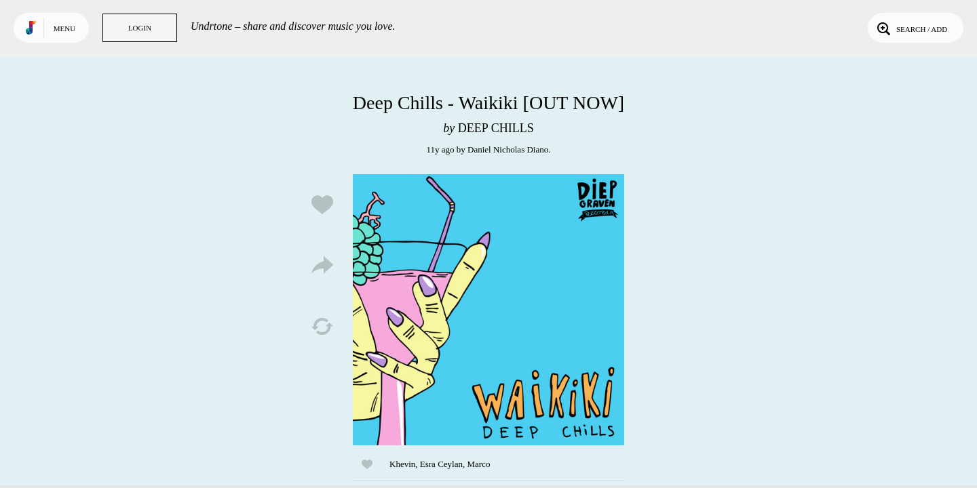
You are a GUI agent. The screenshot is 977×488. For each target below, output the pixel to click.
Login (139, 28)
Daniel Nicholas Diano (507, 149)
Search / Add (911, 28)
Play (488, 310)
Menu (64, 28)
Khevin (402, 464)
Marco (478, 464)
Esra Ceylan (441, 464)
